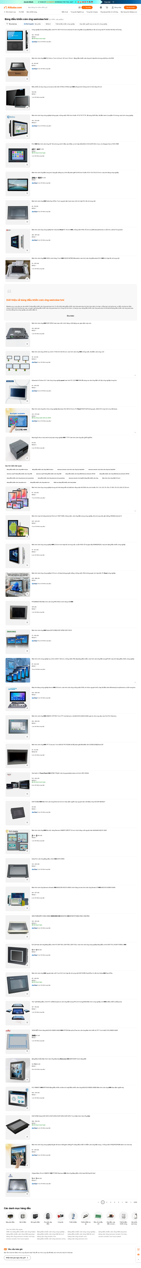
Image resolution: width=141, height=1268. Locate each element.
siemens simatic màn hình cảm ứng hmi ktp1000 (70, 469)
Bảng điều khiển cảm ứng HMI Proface (17, 469)
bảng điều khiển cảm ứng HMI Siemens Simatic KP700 (80, 473)
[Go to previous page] (98, 1202)
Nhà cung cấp (47, 41)
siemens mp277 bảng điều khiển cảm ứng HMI (19, 473)
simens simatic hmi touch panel (109, 1236)
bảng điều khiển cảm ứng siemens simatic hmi (52, 1239)
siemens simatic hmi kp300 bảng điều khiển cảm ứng (83, 478)
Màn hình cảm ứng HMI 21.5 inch (111, 478)
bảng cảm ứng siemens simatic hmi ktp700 (113, 1234)
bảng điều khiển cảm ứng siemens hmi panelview (20, 478)
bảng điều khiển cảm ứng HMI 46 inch (50, 1234)
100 (126, 1202)
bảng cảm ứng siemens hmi (77, 1239)
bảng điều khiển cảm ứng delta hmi (16, 482)
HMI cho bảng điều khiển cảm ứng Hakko (65, 482)
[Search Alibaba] (52, 7)
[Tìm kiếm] (87, 7)
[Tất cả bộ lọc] (12, 24)
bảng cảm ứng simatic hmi (46, 1236)
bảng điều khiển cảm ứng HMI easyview (112, 1232)
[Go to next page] (131, 1202)
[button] (79, 7)
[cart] (107, 8)
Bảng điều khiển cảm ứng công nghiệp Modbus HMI (52, 1232)
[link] (138, 1249)
